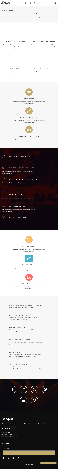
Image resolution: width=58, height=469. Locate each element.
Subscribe (29, 452)
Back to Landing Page (48, 462)
